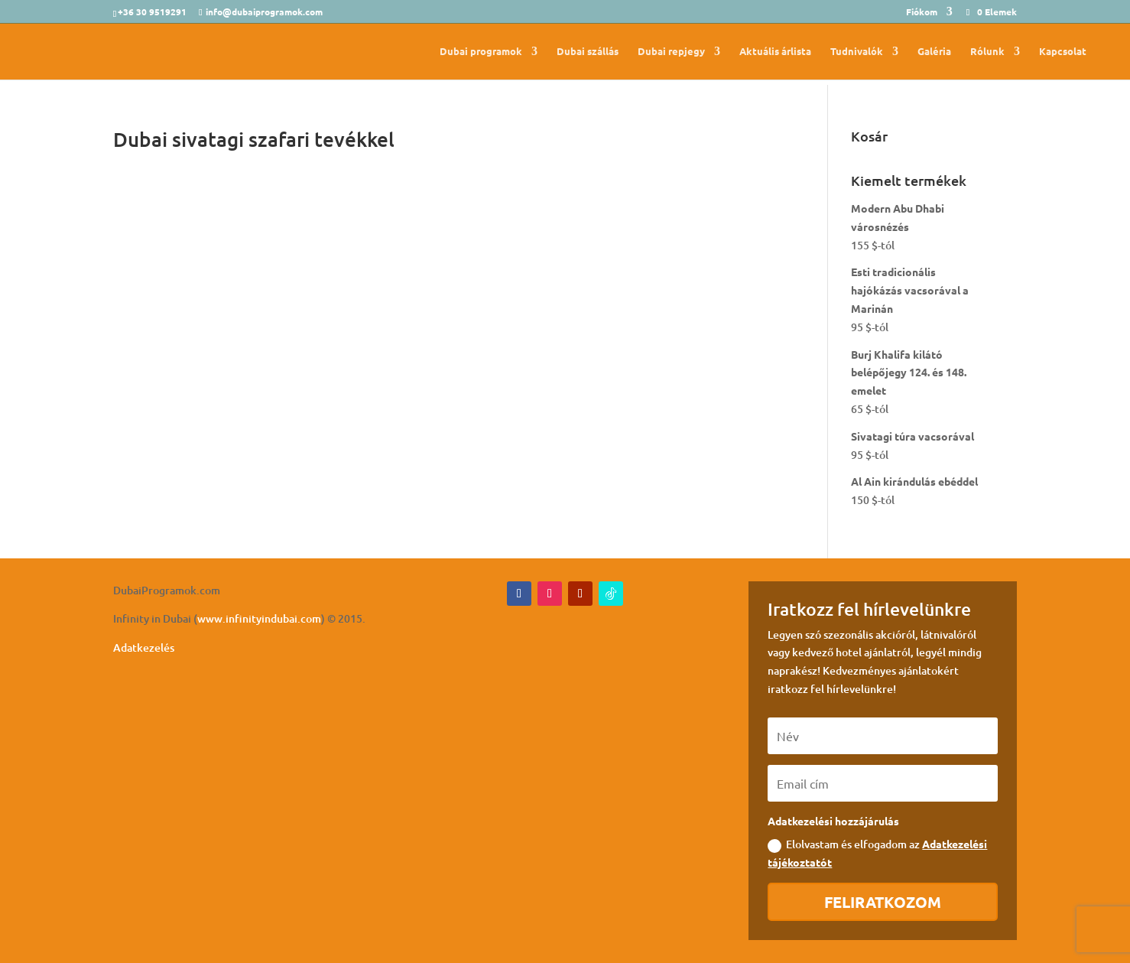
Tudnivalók (856, 51)
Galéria (934, 51)
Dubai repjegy (671, 51)
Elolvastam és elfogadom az (877, 853)
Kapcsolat (1062, 51)
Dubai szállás (588, 51)
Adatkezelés (143, 647)
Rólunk (987, 51)
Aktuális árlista (775, 51)
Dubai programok (481, 51)
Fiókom (921, 12)
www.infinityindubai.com (259, 618)
